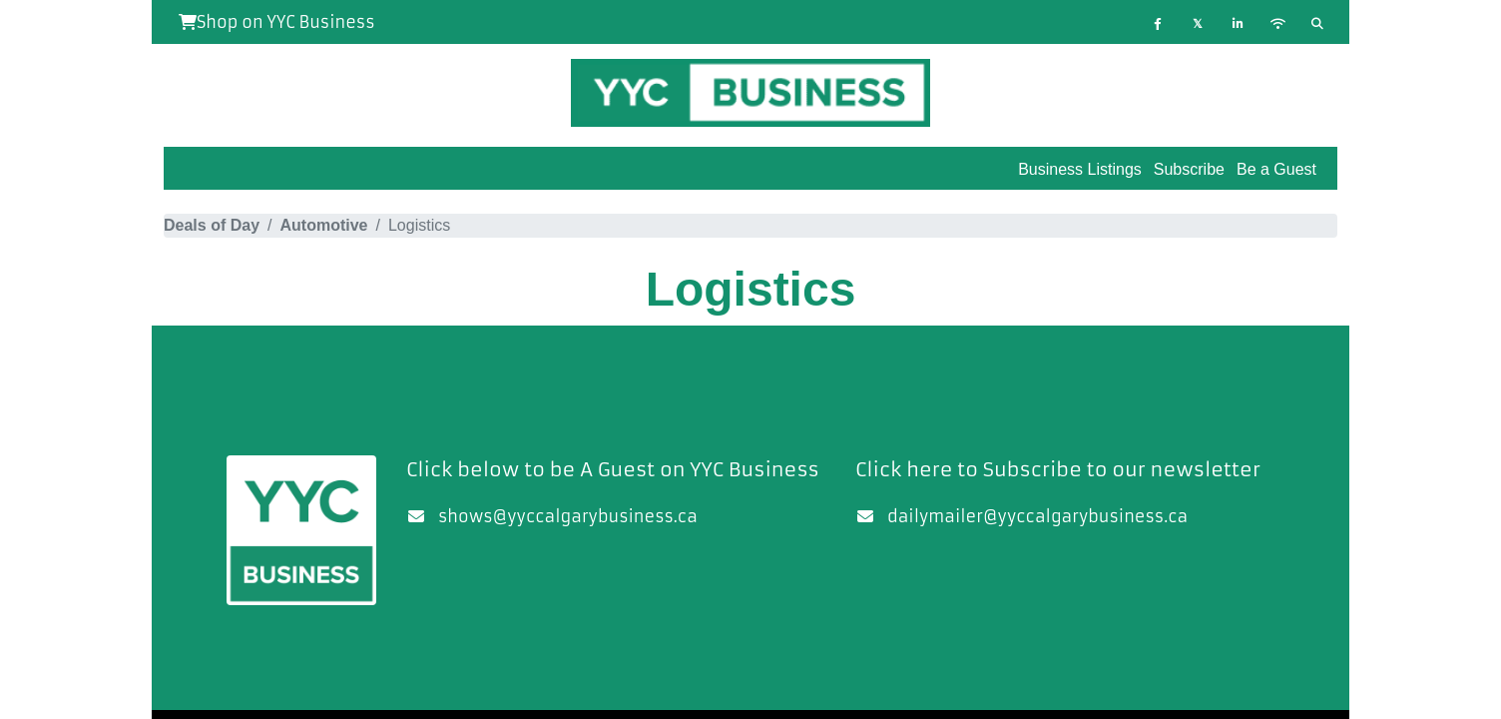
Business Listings (1080, 169)
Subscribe (1189, 169)
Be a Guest (1276, 169)
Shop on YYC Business (277, 22)
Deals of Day (211, 225)
